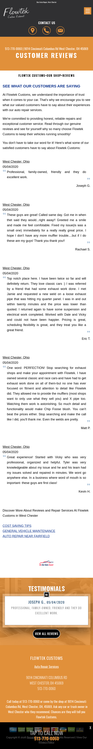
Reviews (68, 75)
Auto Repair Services (46, 670)
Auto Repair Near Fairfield (26, 536)
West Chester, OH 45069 (73, 48)
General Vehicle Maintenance (29, 531)
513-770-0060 (13, 48)
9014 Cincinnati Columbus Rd (41, 48)
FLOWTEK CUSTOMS (31, 75)
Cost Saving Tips (17, 526)
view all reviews (46, 637)
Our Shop (54, 75)
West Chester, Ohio (16, 161)
